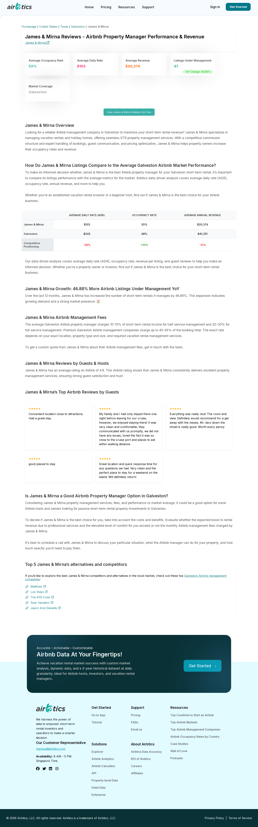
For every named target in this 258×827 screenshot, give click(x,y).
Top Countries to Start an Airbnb (192, 715)
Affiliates (137, 773)
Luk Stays (38, 592)
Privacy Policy (214, 818)
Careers (136, 766)
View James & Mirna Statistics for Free (129, 112)
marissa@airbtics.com (50, 749)
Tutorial (97, 722)
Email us (136, 729)
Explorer (97, 751)
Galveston (78, 26)
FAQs (134, 722)
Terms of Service (240, 818)
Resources (126, 7)
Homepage (29, 26)
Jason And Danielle (45, 608)
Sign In (215, 7)
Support (148, 7)
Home (89, 7)
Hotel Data (99, 787)
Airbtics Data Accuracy (146, 751)
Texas (64, 26)
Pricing (106, 7)
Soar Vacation (41, 602)
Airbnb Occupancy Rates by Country (194, 736)
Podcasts (176, 758)
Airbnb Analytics (103, 759)
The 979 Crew (42, 597)
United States (48, 26)
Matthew (38, 586)
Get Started (238, 7)
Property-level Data (105, 780)
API (94, 773)
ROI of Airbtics (140, 759)
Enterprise (99, 795)
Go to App (98, 715)
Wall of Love (178, 751)
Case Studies (179, 744)
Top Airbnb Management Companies (195, 729)
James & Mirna (37, 42)
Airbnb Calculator (103, 766)
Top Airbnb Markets (183, 722)
